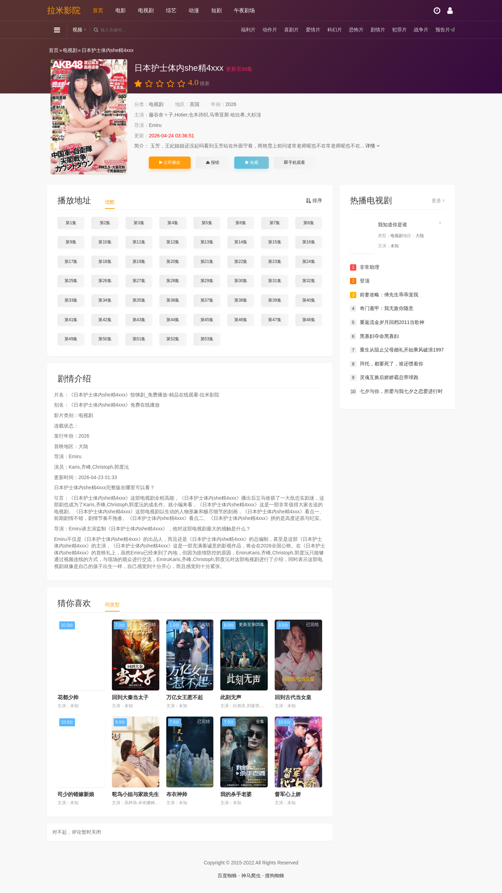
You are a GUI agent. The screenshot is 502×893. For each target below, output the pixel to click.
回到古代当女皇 (293, 697)
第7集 (274, 222)
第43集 (138, 319)
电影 (120, 10)
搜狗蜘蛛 (274, 875)
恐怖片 (356, 29)
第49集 (70, 338)
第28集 (172, 280)
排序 (314, 200)
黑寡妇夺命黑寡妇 (374, 336)
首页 (98, 10)
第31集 (274, 280)
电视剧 (146, 10)
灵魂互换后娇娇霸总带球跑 (384, 377)
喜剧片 (291, 29)
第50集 (104, 338)
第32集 (308, 280)
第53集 (206, 338)
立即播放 (169, 162)
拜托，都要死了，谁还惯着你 (386, 364)
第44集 (172, 319)
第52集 (172, 338)
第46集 (240, 319)
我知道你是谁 (392, 224)
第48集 (308, 319)
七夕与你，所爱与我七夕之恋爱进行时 (396, 391)
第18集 (104, 261)
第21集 (206, 261)
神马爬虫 (251, 875)
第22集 (240, 261)
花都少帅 (68, 697)
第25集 (70, 280)
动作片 (270, 29)
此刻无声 (230, 697)
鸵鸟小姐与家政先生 (135, 794)
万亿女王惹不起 (184, 697)
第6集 (240, 222)
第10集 (104, 242)
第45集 (206, 319)
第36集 (172, 300)
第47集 (274, 319)
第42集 (104, 319)
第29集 (206, 280)
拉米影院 (64, 10)
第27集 (138, 280)
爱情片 (313, 29)
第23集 (274, 261)
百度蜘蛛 (227, 875)
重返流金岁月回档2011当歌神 (387, 322)
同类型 (112, 604)
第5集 (206, 222)
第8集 (308, 222)
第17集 (70, 261)
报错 (212, 162)
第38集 (240, 300)
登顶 (360, 281)
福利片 (248, 29)
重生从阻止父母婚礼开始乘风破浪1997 (397, 350)
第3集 (139, 222)
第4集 (172, 222)
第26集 (104, 280)
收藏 (251, 162)
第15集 (274, 242)
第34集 (104, 300)
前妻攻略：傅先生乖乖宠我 (384, 295)
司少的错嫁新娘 (76, 794)
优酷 (110, 202)
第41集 (70, 319)
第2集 (105, 222)
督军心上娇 (288, 794)
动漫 (194, 10)
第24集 (308, 261)
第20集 (172, 261)
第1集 (71, 222)
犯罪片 (399, 29)
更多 (438, 200)
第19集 (138, 261)
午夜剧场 (244, 10)
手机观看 (294, 162)
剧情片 (378, 29)
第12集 (172, 242)
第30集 (240, 280)
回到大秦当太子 (130, 697)
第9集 (71, 242)
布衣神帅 (176, 794)
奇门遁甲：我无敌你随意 (381, 308)
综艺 (171, 10)
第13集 (206, 242)
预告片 (442, 29)
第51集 (138, 338)
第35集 (138, 300)
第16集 (308, 242)
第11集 (138, 242)
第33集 (70, 300)
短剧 (216, 10)
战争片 (421, 29)
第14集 (240, 242)
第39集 (274, 300)
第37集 (206, 300)
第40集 (308, 300)
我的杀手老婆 (236, 794)
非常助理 (364, 267)
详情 (372, 146)
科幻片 (334, 29)
